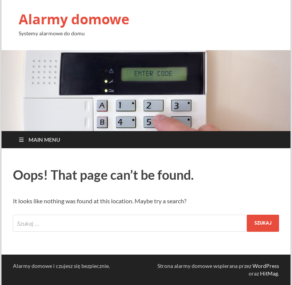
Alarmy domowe (74, 19)
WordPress (265, 266)
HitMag (269, 273)
